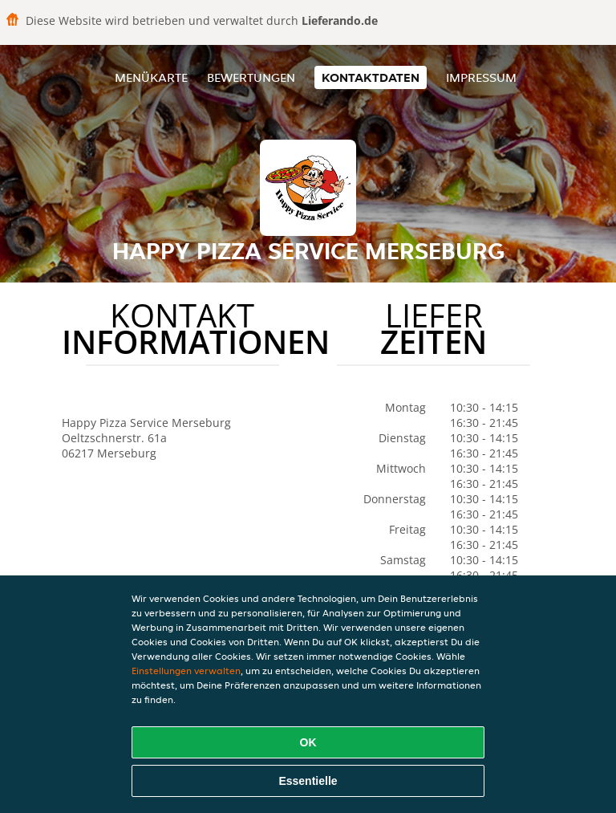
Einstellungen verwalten (186, 671)
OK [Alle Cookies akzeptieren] (308, 742)
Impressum (481, 77)
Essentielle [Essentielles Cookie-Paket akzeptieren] (307, 780)
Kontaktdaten (370, 77)
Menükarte (151, 77)
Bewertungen (251, 77)
